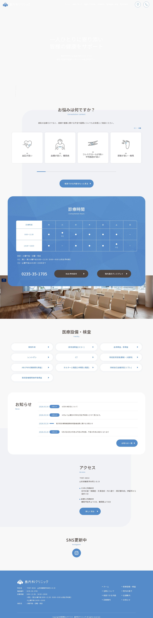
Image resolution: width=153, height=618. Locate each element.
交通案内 (126, 595)
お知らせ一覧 (126, 443)
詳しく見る (90, 511)
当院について (71, 4)
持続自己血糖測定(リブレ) (121, 367)
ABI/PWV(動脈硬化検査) (32, 367)
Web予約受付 (71, 273)
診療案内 (98, 4)
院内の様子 (123, 4)
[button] (139, 128)
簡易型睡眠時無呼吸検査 (32, 377)
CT (76, 357)
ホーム (60, 4)
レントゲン (32, 357)
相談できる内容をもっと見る (76, 183)
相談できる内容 (85, 4)
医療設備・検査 (110, 4)
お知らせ (126, 599)
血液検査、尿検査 (121, 347)
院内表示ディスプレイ (114, 273)
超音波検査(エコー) (76, 347)
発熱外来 (32, 347)
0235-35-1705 (34, 273)
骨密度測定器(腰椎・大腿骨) (121, 357)
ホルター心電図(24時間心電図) (76, 367)
